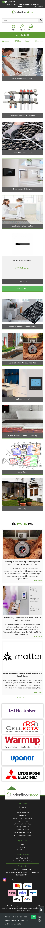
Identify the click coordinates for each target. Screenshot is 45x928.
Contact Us (22, 7)
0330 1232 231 (26, 870)
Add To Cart (21, 288)
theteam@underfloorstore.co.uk (26, 872)
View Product (23, 281)
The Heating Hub (22, 855)
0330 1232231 (38, 7)
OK (34, 917)
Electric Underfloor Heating (22, 861)
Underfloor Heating (22, 858)
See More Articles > (22, 697)
